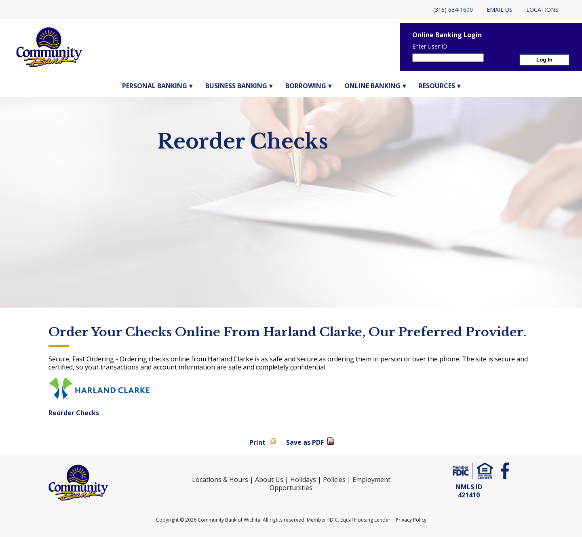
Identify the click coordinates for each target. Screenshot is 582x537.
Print (257, 442)
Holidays (303, 479)
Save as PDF (305, 442)
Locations (542, 9)
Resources (437, 85)
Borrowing (305, 85)
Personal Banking (154, 85)
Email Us (499, 9)
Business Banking (236, 85)
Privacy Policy (411, 519)
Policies (334, 479)
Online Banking (372, 85)
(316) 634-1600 (453, 9)
